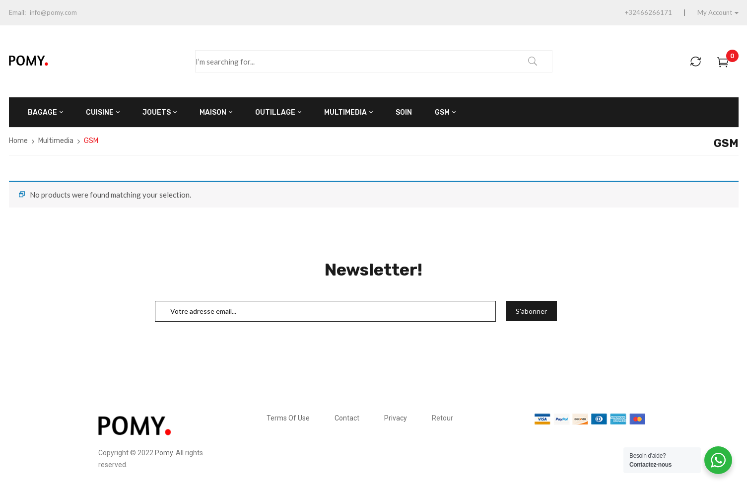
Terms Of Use (288, 418)
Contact (347, 418)
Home (18, 141)
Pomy (164, 453)
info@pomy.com (53, 12)
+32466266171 (648, 12)
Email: (17, 12)
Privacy (395, 418)
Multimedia (55, 141)
